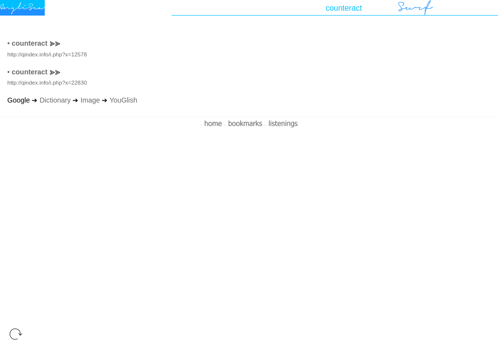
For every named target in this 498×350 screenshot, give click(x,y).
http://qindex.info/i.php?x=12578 (47, 54)
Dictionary (55, 100)
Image (90, 100)
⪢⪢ (55, 43)
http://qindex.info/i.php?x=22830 (47, 83)
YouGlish (123, 100)
